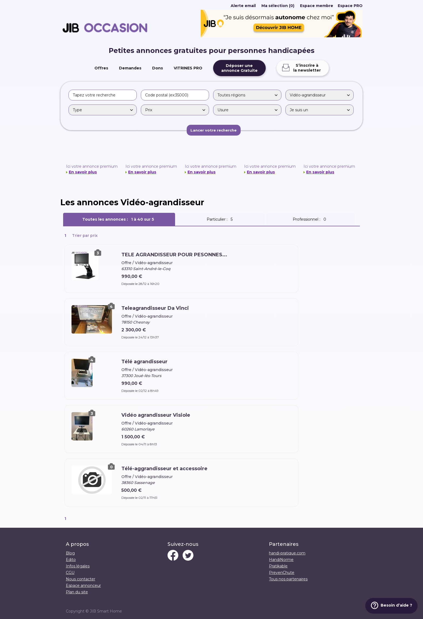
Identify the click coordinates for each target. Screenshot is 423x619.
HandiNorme (281, 559)
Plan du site (77, 592)
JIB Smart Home (106, 611)
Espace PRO (350, 5)
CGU (70, 572)
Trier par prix (85, 235)
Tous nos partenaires (288, 579)
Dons (157, 68)
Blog (70, 553)
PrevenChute (281, 572)
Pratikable (278, 566)
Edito (71, 559)
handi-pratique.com (287, 553)
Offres (101, 68)
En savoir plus (83, 172)
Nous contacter (80, 579)
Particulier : (221, 219)
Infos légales (78, 566)
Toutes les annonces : (119, 219)
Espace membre (316, 5)
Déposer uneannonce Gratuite (239, 68)
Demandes (130, 68)
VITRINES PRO (188, 68)
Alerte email (243, 5)
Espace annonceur (83, 585)
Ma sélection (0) (277, 5)
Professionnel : (310, 219)
